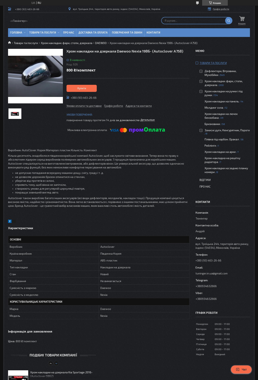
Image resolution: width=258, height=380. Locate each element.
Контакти (153, 32)
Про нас (68, 32)
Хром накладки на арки (220, 151)
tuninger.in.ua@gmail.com (212, 273)
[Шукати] (228, 20)
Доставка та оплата (93, 32)
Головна (16, 32)
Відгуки (205, 180)
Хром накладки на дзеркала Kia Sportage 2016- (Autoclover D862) (61, 374)
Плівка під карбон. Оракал (222, 139)
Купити (81, 88)
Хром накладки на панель (222, 101)
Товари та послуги (42, 32)
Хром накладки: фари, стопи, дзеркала (66, 43)
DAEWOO (101, 43)
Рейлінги (210, 145)
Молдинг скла (214, 107)
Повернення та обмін (127, 32)
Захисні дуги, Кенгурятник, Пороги (227, 130)
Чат (241, 369)
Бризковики (212, 124)
